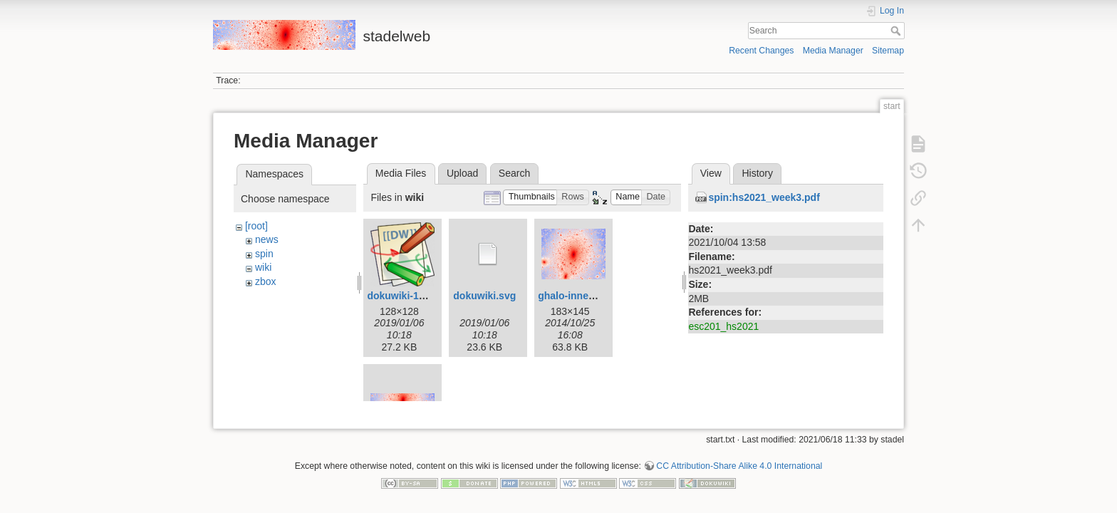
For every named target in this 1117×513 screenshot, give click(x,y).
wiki (263, 267)
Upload (462, 173)
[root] (256, 226)
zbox (265, 281)
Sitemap (888, 51)
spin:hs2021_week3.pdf (763, 197)
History (757, 173)
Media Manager (833, 51)
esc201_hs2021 (723, 326)
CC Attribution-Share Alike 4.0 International (739, 460)
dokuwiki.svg (484, 295)
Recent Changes (761, 51)
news (267, 239)
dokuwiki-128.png (408, 295)
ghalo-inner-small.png (590, 295)
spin (264, 253)
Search (897, 31)
